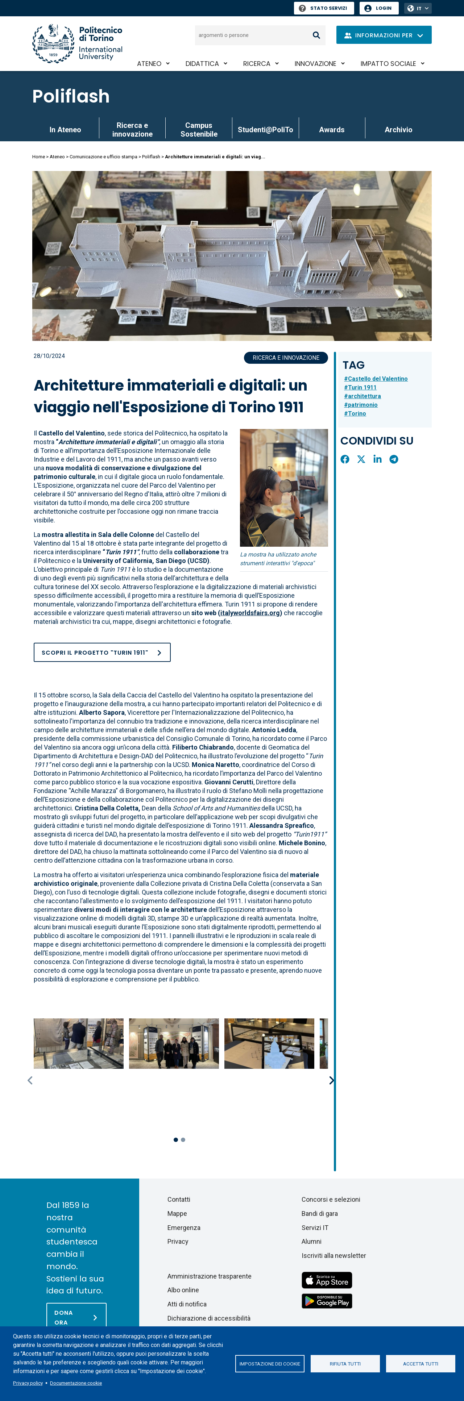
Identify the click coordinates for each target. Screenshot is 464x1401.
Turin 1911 (362, 387)
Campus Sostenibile (199, 129)
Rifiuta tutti (345, 1364)
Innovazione (315, 63)
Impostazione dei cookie (270, 1364)
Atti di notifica (187, 1304)
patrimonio (363, 404)
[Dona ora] (76, 1317)
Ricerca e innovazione (132, 129)
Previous (31, 1080)
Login (384, 8)
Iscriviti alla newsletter (334, 1255)
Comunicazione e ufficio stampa (103, 156)
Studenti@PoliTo (265, 129)
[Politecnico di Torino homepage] (77, 43)
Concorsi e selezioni (331, 1199)
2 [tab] (183, 1140)
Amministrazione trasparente (209, 1276)
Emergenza (183, 1227)
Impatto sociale (388, 63)
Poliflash (71, 96)
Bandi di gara (320, 1213)
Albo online (183, 1290)
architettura (364, 396)
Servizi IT (315, 1227)
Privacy (177, 1241)
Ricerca (256, 63)
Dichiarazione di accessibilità (208, 1318)
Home (38, 156)
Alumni (312, 1241)
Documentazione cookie (76, 1383)
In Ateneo (65, 129)
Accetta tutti (420, 1364)
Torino (357, 413)
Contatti (178, 1199)
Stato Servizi (323, 8)
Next (332, 1080)
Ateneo (149, 63)
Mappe (177, 1213)
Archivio (399, 129)
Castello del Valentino (378, 378)
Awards (332, 129)
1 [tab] (176, 1140)
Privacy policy (28, 1383)
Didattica (202, 63)
